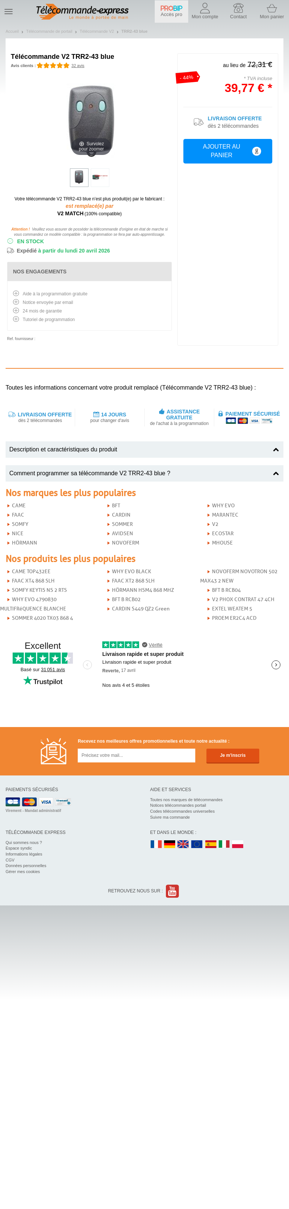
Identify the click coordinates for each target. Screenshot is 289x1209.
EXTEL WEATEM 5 (232, 609)
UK (183, 844)
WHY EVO (223, 505)
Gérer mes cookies (23, 871)
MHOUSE (222, 543)
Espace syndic (19, 848)
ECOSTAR (223, 533)
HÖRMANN (24, 543)
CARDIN (121, 515)
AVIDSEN (122, 533)
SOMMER (122, 524)
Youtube (173, 891)
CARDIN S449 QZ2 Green (141, 609)
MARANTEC (225, 515)
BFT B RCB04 (226, 590)
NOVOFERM (125, 543)
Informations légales (24, 854)
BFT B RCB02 (126, 599)
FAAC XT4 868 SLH (33, 581)
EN (197, 844)
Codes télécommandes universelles (182, 811)
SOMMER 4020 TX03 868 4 (42, 618)
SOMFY (20, 524)
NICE (17, 533)
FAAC (18, 515)
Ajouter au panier (232, 150)
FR (156, 844)
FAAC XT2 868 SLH (133, 581)
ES (211, 844)
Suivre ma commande (170, 817)
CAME (19, 505)
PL (238, 844)
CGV (10, 860)
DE (170, 844)
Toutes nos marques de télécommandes (186, 799)
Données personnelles (26, 865)
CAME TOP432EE (31, 571)
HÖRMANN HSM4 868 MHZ (143, 590)
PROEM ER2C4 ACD (234, 618)
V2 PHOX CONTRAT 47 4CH (243, 599)
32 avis (77, 65)
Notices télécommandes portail (178, 805)
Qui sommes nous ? (24, 842)
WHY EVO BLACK (131, 571)
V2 (215, 524)
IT (224, 844)
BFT (116, 505)
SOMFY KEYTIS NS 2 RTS (39, 590)
